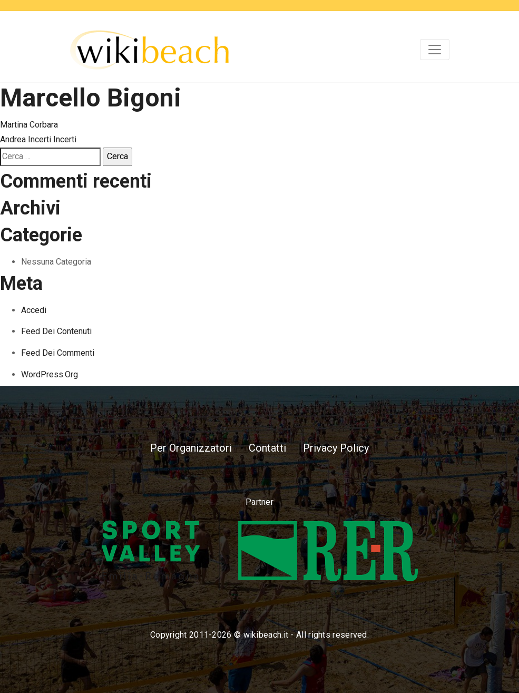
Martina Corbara (29, 125)
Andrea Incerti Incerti (38, 139)
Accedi (33, 310)
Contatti (267, 448)
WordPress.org (49, 374)
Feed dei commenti (57, 353)
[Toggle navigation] (434, 49)
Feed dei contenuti (56, 331)
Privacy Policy (336, 448)
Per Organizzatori (191, 448)
